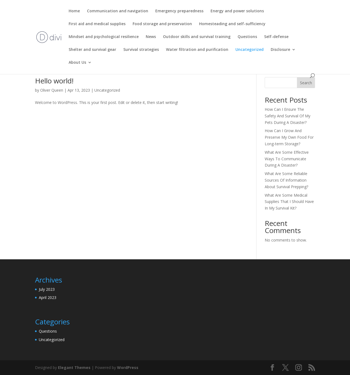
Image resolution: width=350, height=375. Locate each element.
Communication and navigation (117, 11)
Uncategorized (249, 50)
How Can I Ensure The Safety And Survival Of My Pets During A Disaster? (287, 116)
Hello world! (54, 81)
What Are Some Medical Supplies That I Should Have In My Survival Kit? (289, 202)
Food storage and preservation (162, 24)
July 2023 (47, 289)
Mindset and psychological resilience (104, 37)
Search (306, 82)
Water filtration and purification (197, 50)
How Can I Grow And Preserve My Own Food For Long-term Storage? (289, 137)
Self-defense (276, 37)
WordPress (127, 367)
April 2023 (47, 297)
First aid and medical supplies (97, 24)
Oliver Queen (51, 90)
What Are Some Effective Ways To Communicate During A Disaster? (287, 159)
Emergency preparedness (179, 11)
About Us (77, 62)
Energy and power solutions (237, 11)
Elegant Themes (74, 367)
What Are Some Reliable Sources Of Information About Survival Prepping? (286, 180)
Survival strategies (141, 50)
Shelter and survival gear (92, 50)
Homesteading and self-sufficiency (232, 24)
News (151, 37)
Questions (247, 37)
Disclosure (280, 50)
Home (74, 11)
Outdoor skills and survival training (197, 37)
